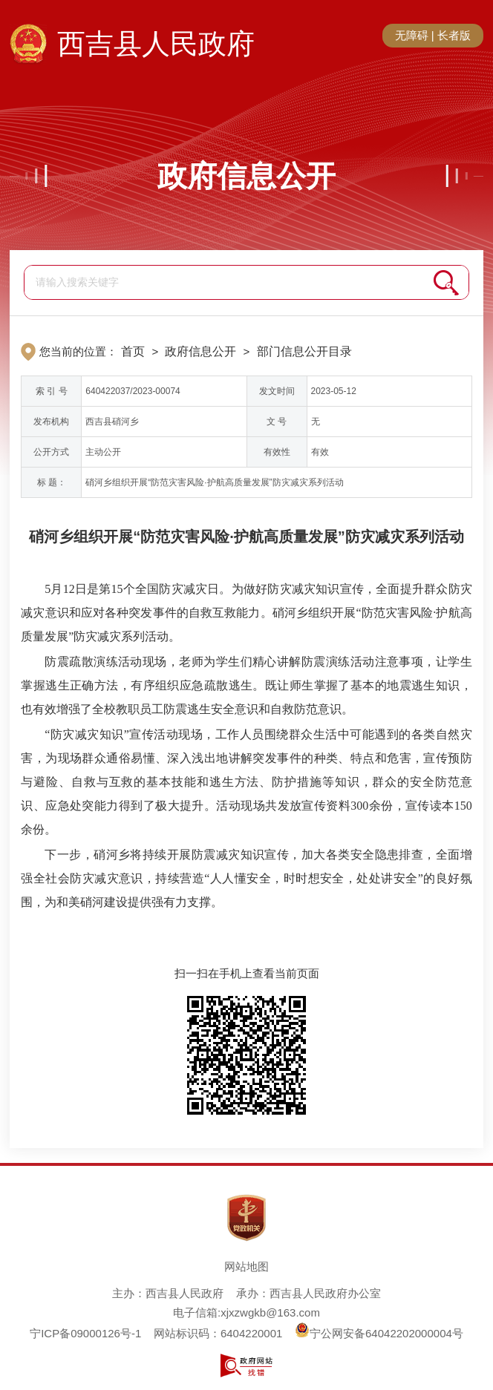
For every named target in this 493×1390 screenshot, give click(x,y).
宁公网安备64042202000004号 (379, 1333)
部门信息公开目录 (304, 351)
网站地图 (246, 1266)
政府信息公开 (246, 176)
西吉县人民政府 (156, 43)
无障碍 (411, 35)
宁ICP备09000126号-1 (85, 1333)
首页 (133, 351)
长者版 (454, 35)
